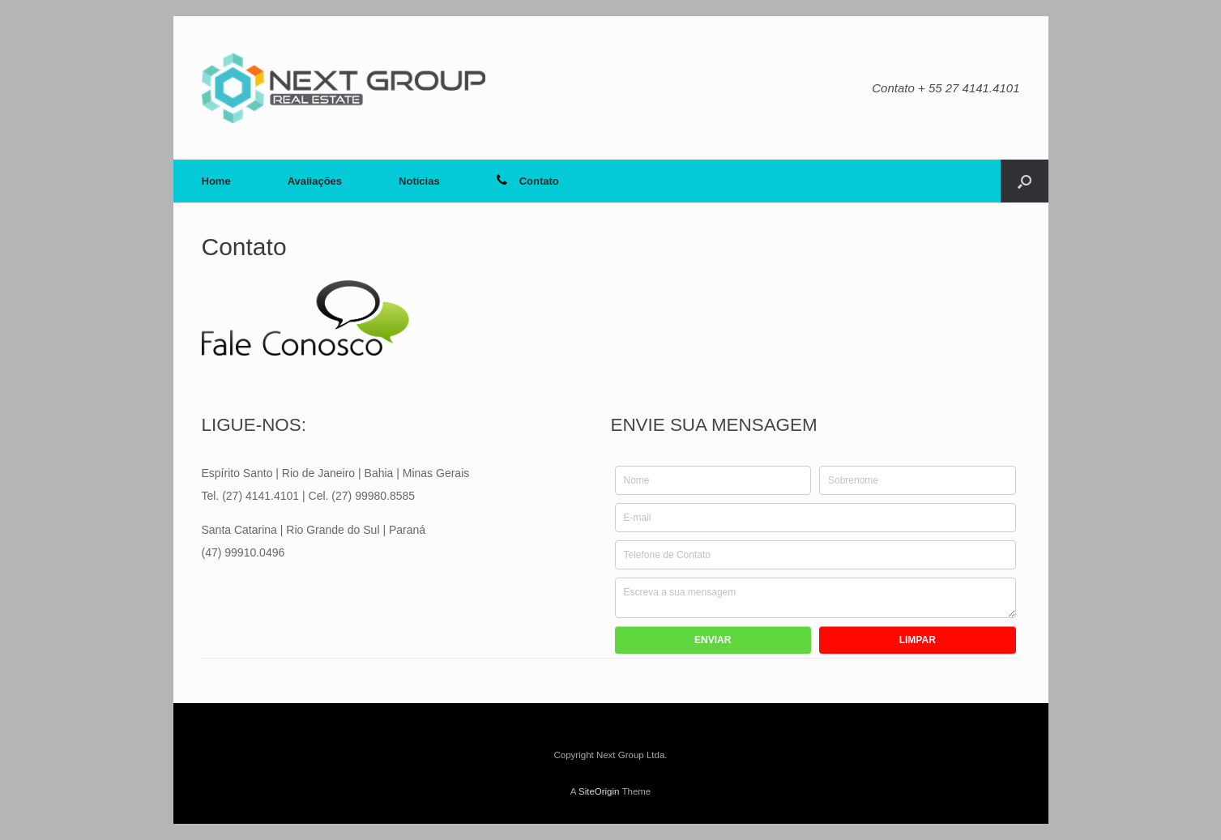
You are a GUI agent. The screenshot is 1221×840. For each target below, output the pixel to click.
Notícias (419, 181)
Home (216, 181)
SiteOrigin (599, 791)
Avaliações (315, 181)
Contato (528, 181)
